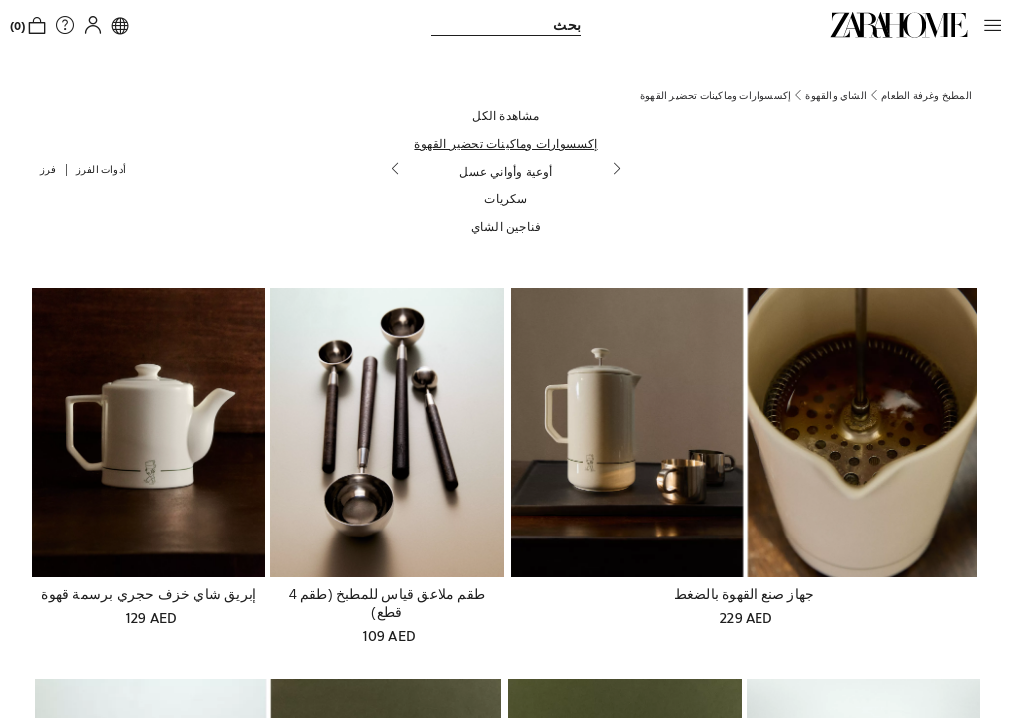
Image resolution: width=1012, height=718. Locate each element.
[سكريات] (505, 198)
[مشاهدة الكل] (505, 115)
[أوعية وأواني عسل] (505, 171)
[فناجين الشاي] (505, 226)
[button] (988, 25)
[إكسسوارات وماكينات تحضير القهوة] (505, 143)
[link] (899, 25)
